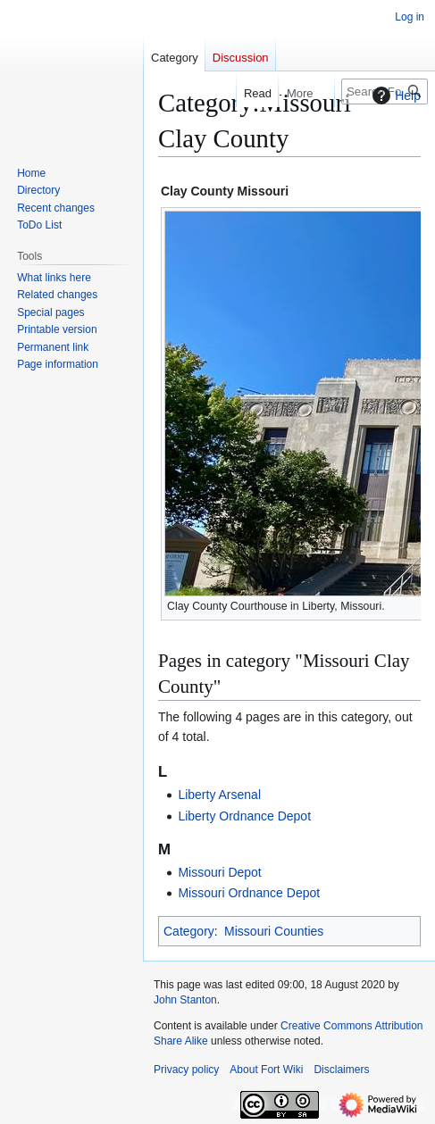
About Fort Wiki (266, 1069)
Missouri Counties (273, 931)
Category (188, 931)
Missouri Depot (219, 872)
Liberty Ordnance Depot (244, 816)
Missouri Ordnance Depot (249, 893)
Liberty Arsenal (219, 794)
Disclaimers (341, 1069)
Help (394, 95)
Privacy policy (186, 1069)
